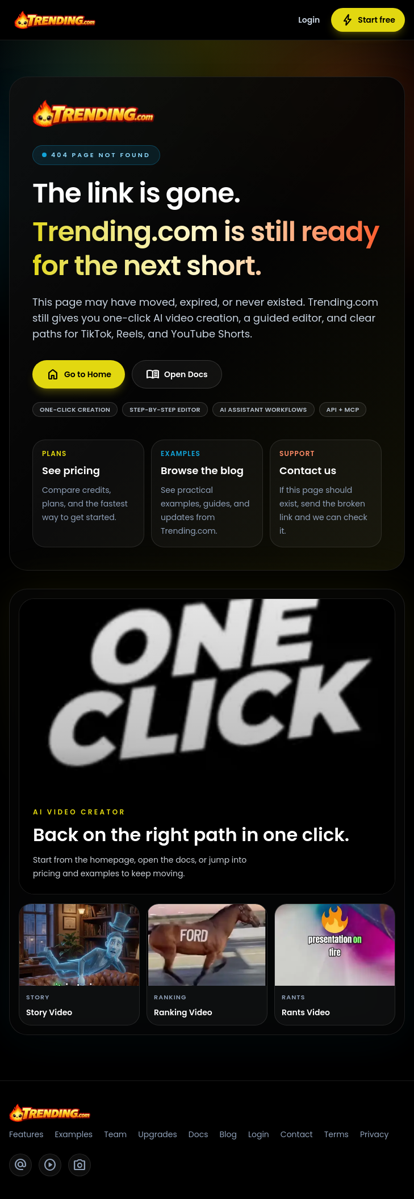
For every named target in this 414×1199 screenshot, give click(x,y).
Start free (368, 20)
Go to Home (78, 374)
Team (115, 1134)
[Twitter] (20, 1165)
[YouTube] (50, 1165)
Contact (297, 1134)
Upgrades (157, 1134)
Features (26, 1134)
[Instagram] (79, 1165)
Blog (227, 1134)
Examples (74, 1134)
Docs (198, 1134)
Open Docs (177, 374)
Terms (336, 1134)
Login (309, 20)
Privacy (374, 1134)
